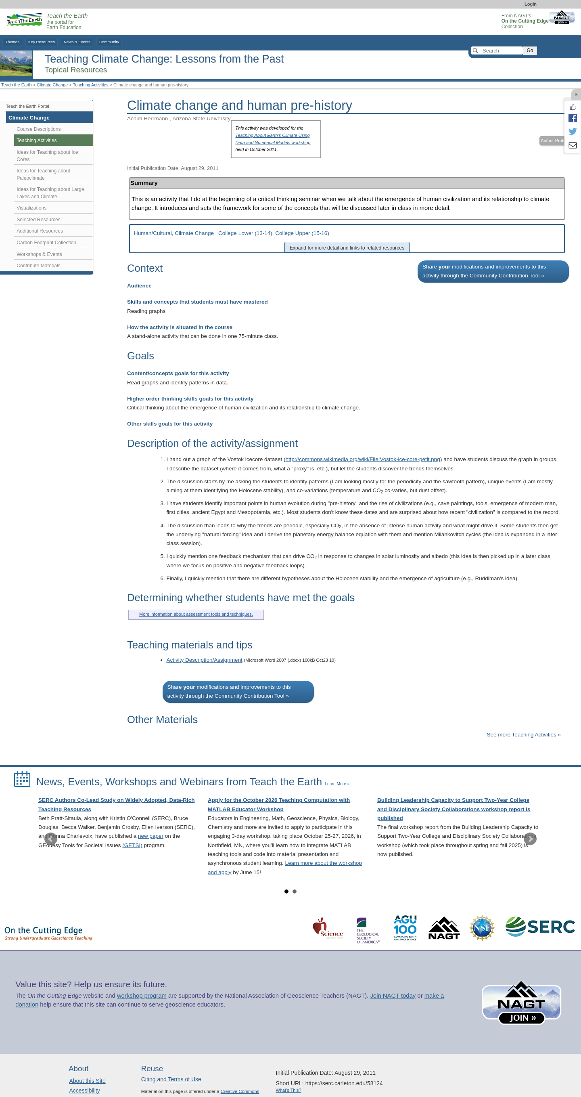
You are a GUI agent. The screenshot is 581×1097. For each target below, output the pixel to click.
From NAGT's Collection (525, 21)
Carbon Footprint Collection (46, 242)
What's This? (288, 1090)
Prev (50, 839)
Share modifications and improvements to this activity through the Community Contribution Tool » (484, 271)
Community (109, 42)
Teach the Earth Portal (27, 106)
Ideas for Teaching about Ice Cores (47, 155)
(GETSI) (132, 845)
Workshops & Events (39, 254)
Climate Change (52, 84)
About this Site (87, 1081)
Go (530, 50)
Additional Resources (40, 231)
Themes (12, 42)
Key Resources (41, 42)
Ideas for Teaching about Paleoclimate (43, 174)
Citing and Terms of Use (171, 1079)
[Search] (497, 50)
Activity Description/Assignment (204, 660)
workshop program (142, 995)
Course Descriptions (39, 129)
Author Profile (554, 140)
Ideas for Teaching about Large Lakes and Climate (50, 193)
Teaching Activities (91, 84)
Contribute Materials (39, 265)
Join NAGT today (393, 995)
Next (530, 839)
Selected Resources (39, 219)
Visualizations (31, 208)
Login (531, 4)
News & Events (77, 42)
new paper (150, 836)
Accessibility (84, 1090)
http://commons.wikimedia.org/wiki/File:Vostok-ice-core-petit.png (362, 459)
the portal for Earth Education (67, 21)
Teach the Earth (16, 84)
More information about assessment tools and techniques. (196, 614)
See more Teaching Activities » (524, 735)
